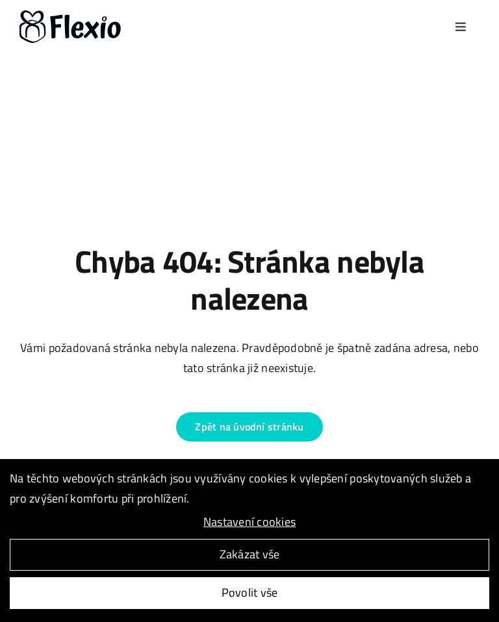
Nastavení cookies (249, 522)
